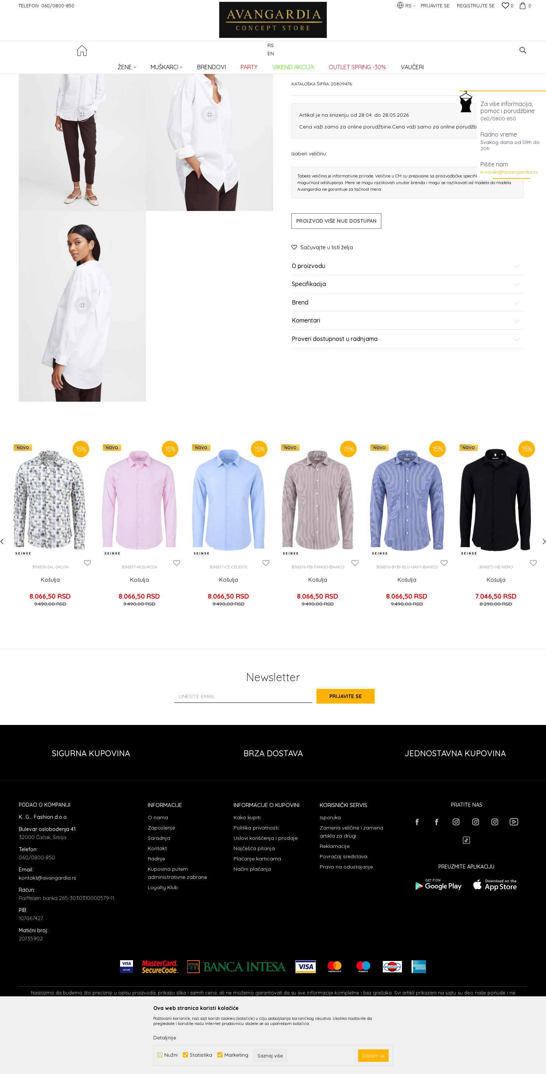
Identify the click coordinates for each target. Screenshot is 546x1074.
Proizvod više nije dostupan (336, 277)
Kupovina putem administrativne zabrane (177, 931)
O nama (158, 876)
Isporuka (330, 876)
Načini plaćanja (252, 927)
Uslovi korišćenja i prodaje (266, 896)
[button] (523, 50)
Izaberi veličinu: (309, 209)
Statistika (201, 1055)
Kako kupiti (247, 876)
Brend (406, 358)
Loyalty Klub (163, 946)
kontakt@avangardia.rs (509, 172)
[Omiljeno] (508, 6)
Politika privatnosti (256, 886)
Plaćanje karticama (257, 917)
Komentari (406, 377)
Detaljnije (164, 1037)
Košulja (50, 644)
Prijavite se (354, 754)
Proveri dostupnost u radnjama (406, 395)
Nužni (171, 1055)
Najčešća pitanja (254, 907)
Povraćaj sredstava (343, 915)
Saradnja (159, 896)
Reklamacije (335, 904)
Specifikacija (406, 340)
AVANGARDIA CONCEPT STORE (50, 64)
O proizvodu (406, 322)
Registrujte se (475, 5)
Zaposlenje (161, 886)
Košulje (139, 64)
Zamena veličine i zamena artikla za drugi (351, 890)
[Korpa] (524, 5)
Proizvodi (96, 64)
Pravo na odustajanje (346, 925)
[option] (50, 591)
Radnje (156, 917)
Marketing (236, 1055)
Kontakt (157, 907)
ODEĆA (118, 64)
